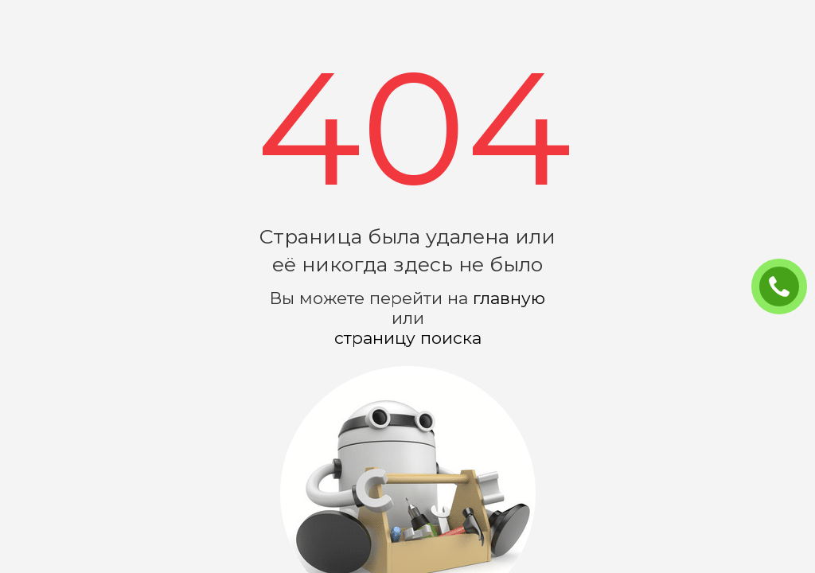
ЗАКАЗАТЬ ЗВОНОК (785, 287)
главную (509, 298)
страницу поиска (408, 338)
